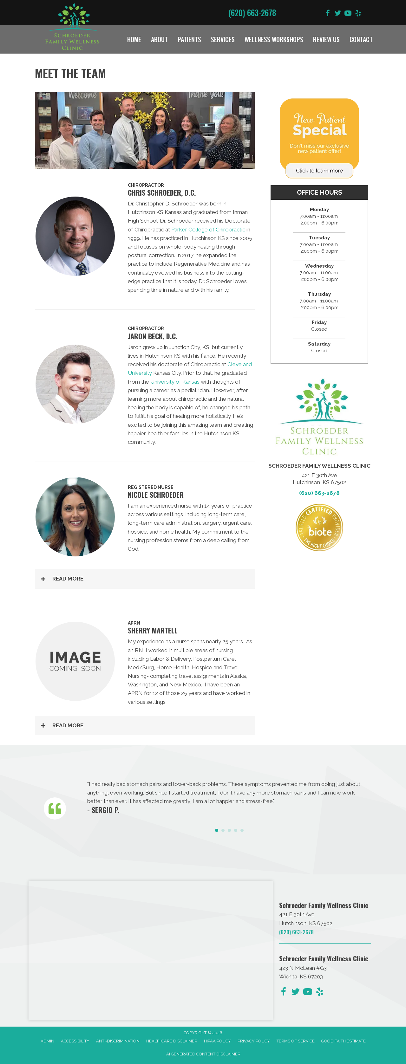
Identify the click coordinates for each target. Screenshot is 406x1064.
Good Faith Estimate (343, 1041)
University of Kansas (175, 382)
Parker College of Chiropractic (208, 229)
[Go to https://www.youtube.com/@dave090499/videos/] (347, 14)
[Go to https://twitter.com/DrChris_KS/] (337, 14)
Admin (47, 1041)
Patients (189, 39)
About (159, 39)
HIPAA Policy (217, 1041)
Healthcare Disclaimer (171, 1041)
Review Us (326, 39)
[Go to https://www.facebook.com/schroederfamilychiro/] (327, 14)
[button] (145, 578)
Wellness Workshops (274, 39)
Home (134, 39)
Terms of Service (296, 1041)
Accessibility (75, 1041)
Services (223, 39)
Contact (361, 39)
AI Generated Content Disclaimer (203, 1054)
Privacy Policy (254, 1041)
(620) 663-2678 (252, 12)
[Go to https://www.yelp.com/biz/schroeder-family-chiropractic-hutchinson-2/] (358, 14)
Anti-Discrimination (118, 1041)
